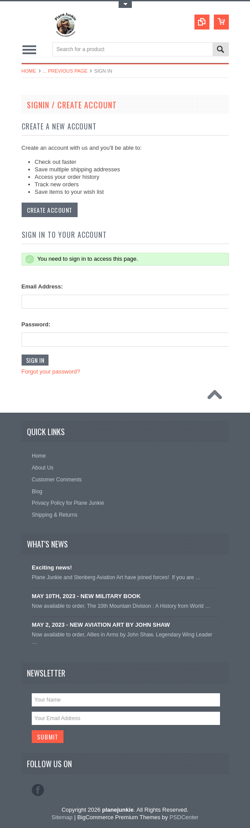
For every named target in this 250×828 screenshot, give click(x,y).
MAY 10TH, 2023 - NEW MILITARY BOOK (86, 596)
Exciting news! (52, 567)
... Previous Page (65, 71)
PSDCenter (183, 817)
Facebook (38, 790)
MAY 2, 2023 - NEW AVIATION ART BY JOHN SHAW (101, 624)
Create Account (49, 209)
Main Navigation (29, 50)
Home (29, 71)
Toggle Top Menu (125, 4)
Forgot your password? (51, 371)
